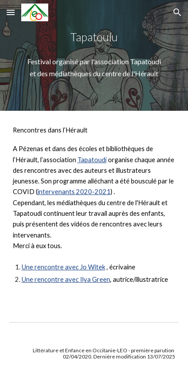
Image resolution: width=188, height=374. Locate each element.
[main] (94, 37)
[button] (10, 12)
